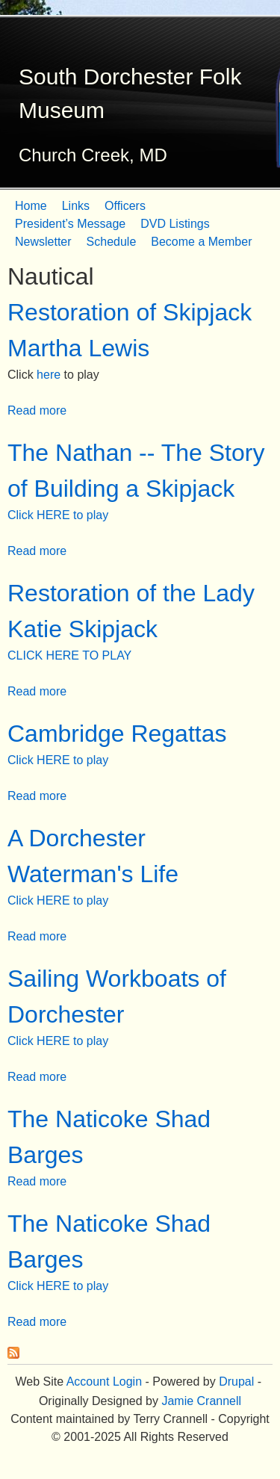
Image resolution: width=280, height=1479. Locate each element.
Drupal (236, 1381)
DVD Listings (174, 223)
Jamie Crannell (201, 1401)
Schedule (112, 241)
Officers (125, 205)
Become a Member (201, 241)
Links (76, 205)
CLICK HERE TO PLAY (69, 655)
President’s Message (70, 223)
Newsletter (43, 241)
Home (31, 205)
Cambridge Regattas (116, 733)
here (48, 374)
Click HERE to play (57, 515)
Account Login (104, 1381)
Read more (36, 410)
